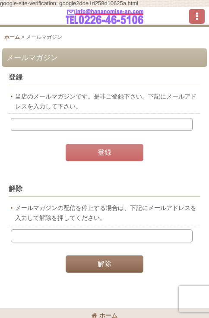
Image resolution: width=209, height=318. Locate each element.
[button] (197, 16)
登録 (15, 77)
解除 (15, 188)
